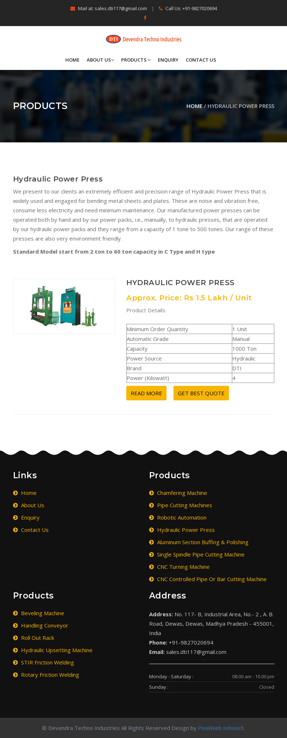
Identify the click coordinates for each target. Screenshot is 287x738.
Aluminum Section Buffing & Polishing (199, 542)
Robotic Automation (177, 517)
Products (136, 60)
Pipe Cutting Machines (180, 505)
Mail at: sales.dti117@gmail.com (108, 8)
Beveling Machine (38, 613)
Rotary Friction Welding (46, 674)
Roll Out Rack (33, 637)
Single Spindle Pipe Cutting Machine (197, 554)
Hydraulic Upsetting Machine (53, 650)
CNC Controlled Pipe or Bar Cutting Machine (208, 579)
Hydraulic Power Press (182, 529)
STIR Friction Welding (43, 662)
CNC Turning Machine (179, 566)
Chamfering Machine (178, 492)
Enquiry (168, 60)
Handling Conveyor (40, 625)
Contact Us (201, 60)
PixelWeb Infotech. (221, 727)
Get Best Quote (201, 393)
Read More (146, 393)
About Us (100, 60)
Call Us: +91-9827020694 (188, 8)
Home (72, 60)
